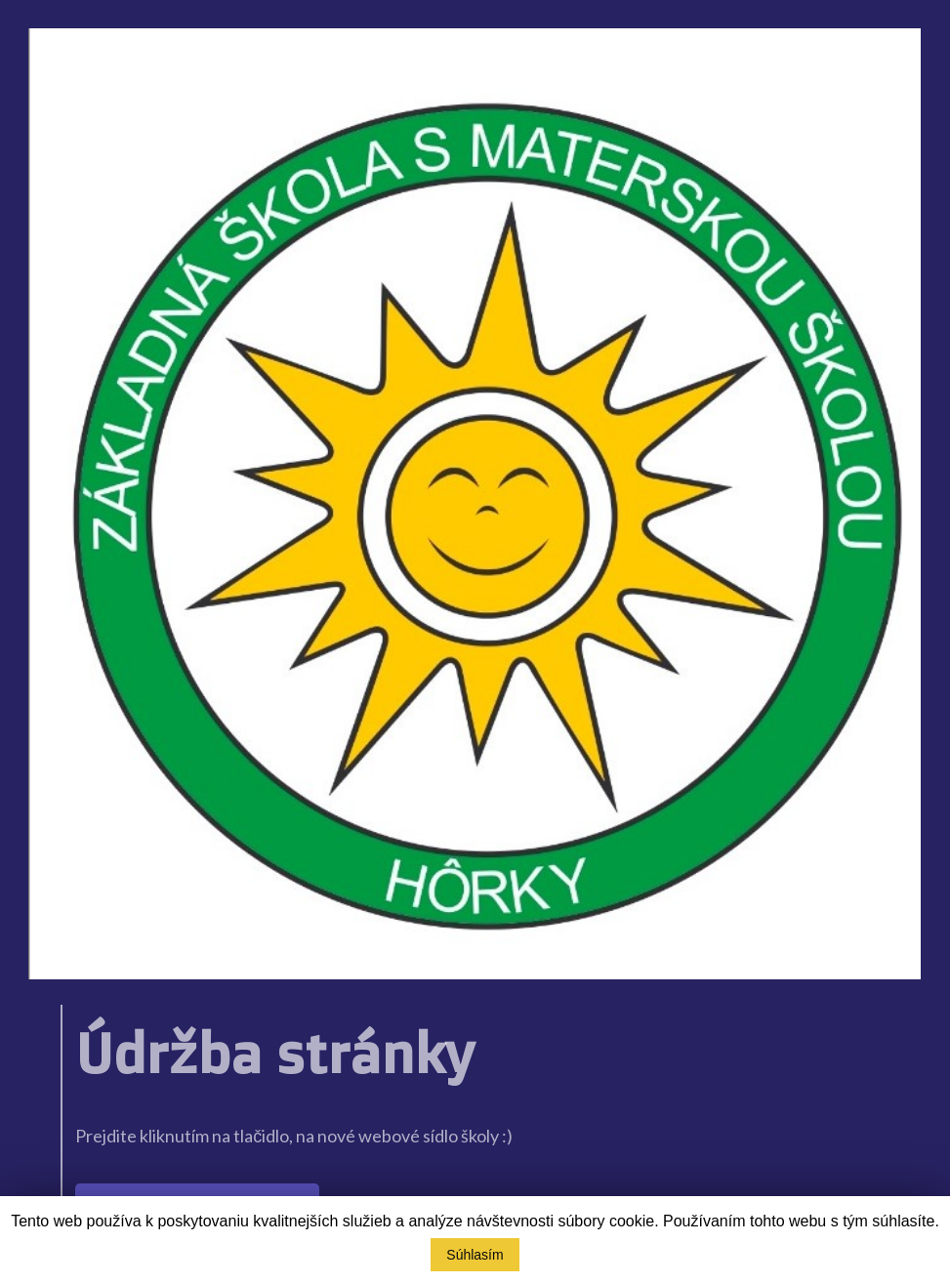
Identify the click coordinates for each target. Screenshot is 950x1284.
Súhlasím (474, 1255)
